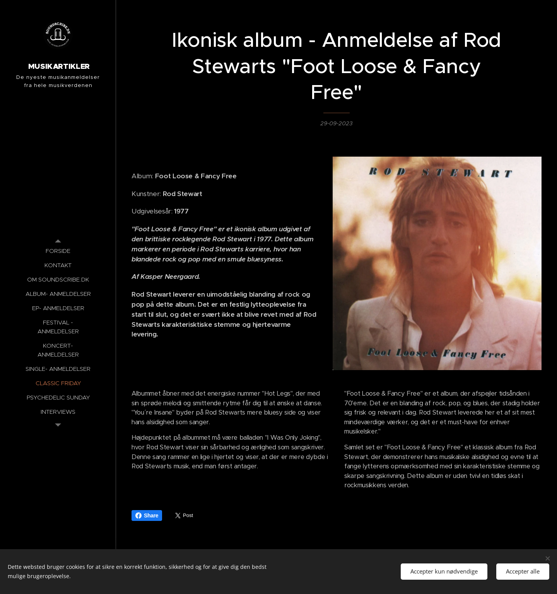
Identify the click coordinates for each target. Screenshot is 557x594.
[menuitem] (58, 250)
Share (146, 515)
